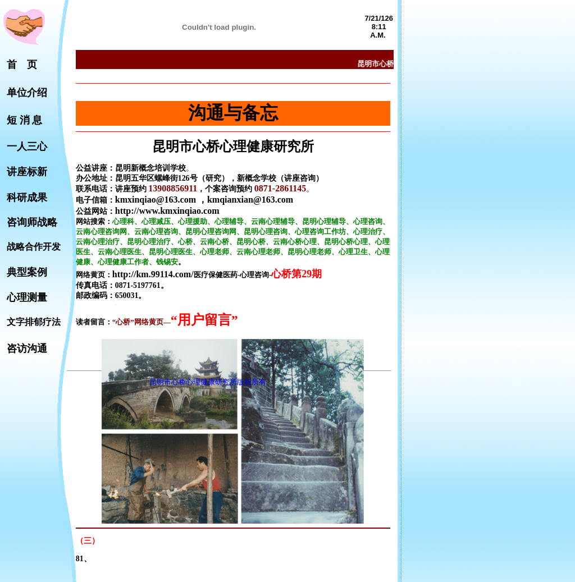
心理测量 (27, 297)
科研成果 (27, 197)
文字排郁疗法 (34, 322)
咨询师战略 (32, 222)
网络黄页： (94, 275)
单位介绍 (27, 92)
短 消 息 (24, 120)
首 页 (22, 64)
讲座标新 (27, 171)
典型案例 (27, 272)
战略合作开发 (34, 246)
